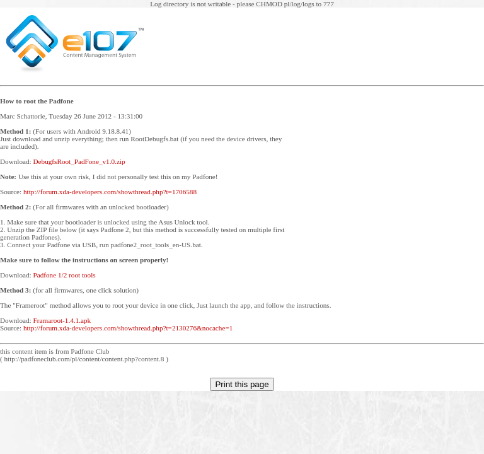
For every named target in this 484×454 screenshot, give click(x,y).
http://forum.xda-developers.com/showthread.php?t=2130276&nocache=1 (128, 328)
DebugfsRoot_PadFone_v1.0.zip (79, 161)
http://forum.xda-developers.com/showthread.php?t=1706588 (110, 191)
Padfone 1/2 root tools (64, 275)
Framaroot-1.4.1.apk (62, 320)
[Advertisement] (389, 206)
